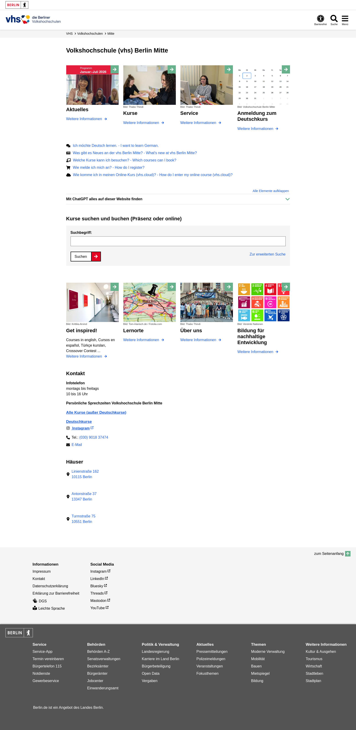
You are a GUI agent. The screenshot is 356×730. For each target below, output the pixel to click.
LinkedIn (97, 579)
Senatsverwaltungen (103, 659)
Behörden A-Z (98, 652)
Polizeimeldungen (210, 659)
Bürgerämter (97, 673)
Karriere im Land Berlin (160, 659)
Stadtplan (313, 681)
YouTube (97, 608)
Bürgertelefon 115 (47, 666)
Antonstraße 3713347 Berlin (84, 496)
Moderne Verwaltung (268, 652)
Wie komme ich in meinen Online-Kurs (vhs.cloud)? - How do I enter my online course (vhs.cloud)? (153, 175)
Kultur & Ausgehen (321, 652)
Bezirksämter (97, 666)
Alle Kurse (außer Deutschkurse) (96, 412)
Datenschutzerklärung (50, 586)
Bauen (256, 666)
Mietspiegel (260, 673)
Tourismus (314, 659)
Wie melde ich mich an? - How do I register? (109, 167)
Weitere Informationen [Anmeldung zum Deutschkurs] (255, 129)
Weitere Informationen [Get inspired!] (84, 356)
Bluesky (96, 586)
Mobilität (258, 659)
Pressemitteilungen (211, 652)
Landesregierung (155, 652)
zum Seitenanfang (329, 554)
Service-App (43, 652)
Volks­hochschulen (90, 33)
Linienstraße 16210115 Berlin (85, 474)
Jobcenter (95, 681)
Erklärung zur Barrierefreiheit (56, 593)
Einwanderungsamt (103, 688)
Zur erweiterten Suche (267, 254)
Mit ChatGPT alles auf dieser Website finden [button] (104, 199)
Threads (97, 593)
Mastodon (98, 601)
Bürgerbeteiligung (156, 666)
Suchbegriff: (81, 233)
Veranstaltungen (209, 666)
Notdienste (41, 673)
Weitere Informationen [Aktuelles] (84, 119)
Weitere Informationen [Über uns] (198, 340)
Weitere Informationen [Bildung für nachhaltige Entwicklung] (255, 352)
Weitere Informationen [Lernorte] (141, 340)
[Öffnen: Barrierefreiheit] (321, 20)
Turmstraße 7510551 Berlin (83, 519)
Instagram (78, 428)
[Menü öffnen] (345, 20)
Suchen (81, 256)
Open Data (150, 673)
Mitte (110, 33)
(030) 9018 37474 (93, 437)
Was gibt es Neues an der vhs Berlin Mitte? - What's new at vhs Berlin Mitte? (135, 153)
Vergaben (150, 681)
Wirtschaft (314, 666)
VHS (69, 33)
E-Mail (77, 445)
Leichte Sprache (49, 608)
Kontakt (39, 579)
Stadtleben (314, 673)
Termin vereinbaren (48, 659)
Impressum (42, 571)
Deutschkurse (79, 421)
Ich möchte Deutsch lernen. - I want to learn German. (116, 146)
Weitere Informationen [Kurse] (141, 123)
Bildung (257, 681)
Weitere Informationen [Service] (198, 123)
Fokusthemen (207, 673)
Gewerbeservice (46, 681)
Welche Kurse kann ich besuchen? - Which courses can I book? (124, 160)
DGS (40, 601)
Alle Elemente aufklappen (271, 191)
